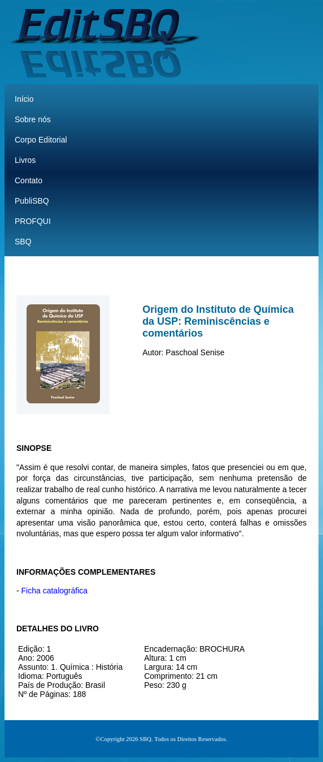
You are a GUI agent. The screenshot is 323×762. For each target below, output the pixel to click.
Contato (28, 180)
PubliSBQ (32, 200)
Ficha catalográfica (54, 590)
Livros (25, 160)
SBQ (23, 241)
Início (24, 99)
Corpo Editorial (41, 139)
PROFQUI (33, 221)
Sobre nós (33, 119)
